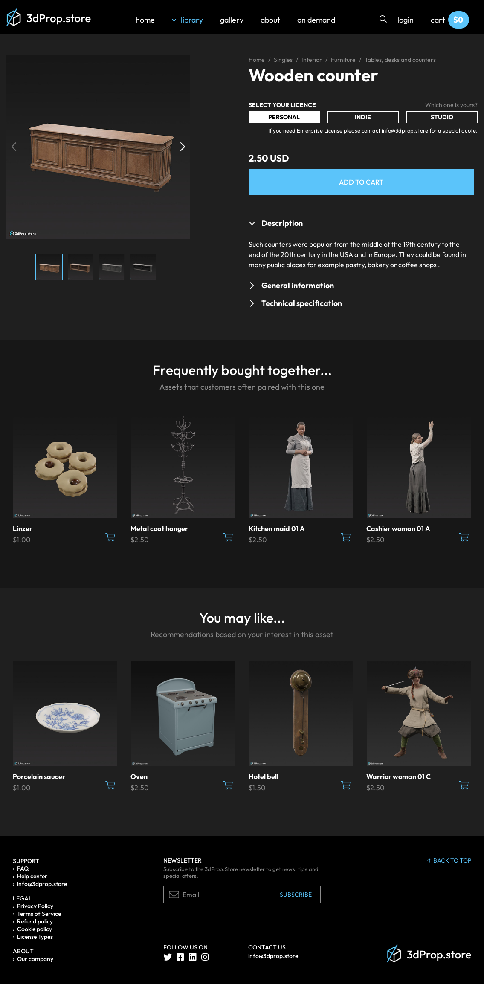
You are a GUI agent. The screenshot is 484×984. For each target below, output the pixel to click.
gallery (231, 20)
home (145, 20)
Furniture (343, 59)
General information (297, 285)
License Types (35, 937)
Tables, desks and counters (400, 59)
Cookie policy (34, 929)
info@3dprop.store (42, 884)
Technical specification (301, 303)
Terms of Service (39, 914)
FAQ (23, 868)
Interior (311, 59)
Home (257, 59)
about (270, 20)
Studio (442, 117)
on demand (316, 20)
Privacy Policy (35, 906)
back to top (449, 860)
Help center (32, 876)
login (405, 20)
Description (282, 223)
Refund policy (35, 921)
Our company (35, 959)
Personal (284, 117)
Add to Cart (361, 182)
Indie (363, 117)
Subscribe (296, 894)
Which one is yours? (451, 105)
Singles (283, 59)
